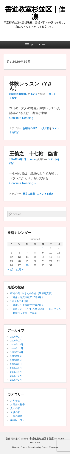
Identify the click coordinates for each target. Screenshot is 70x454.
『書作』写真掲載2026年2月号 (27, 305)
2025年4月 (16, 372)
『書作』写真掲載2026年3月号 (27, 297)
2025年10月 (16, 352)
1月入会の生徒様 (19, 301)
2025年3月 (16, 375)
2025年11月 (16, 348)
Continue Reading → (23, 117)
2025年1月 (16, 379)
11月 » (20, 269)
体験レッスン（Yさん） (30, 86)
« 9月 (10, 269)
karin (34, 94)
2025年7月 (16, 364)
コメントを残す (45, 193)
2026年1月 (16, 340)
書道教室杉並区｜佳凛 (35, 13)
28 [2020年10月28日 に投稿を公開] (27, 265)
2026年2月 (16, 336)
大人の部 (44, 128)
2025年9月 (16, 356)
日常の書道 (29, 193)
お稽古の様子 (30, 128)
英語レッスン (17, 420)
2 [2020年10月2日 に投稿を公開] (43, 248)
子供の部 (15, 412)
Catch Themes (50, 447)
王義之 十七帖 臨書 (33, 153)
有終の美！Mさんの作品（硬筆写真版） (32, 293)
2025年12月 (16, 344)
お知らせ (15, 400)
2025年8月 (16, 360)
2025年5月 (16, 368)
